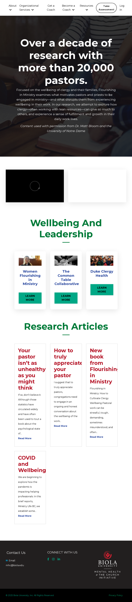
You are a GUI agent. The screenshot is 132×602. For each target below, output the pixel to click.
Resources (86, 7)
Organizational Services (29, 8)
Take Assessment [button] (106, 8)
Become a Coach (68, 8)
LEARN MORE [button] (30, 297)
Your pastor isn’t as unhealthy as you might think (32, 369)
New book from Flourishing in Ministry (105, 366)
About (13, 7)
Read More (24, 438)
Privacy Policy (116, 595)
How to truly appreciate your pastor (68, 363)
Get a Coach (51, 8)
